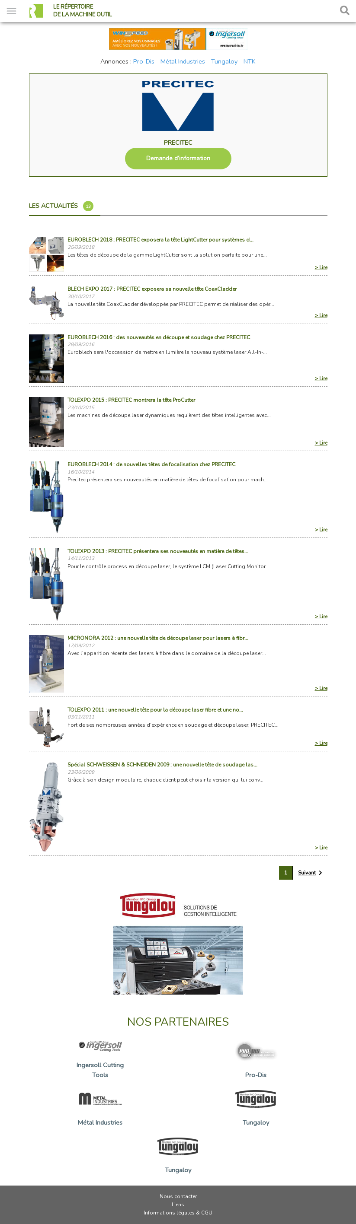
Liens (178, 1204)
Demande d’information (178, 158)
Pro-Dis (143, 61)
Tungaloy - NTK (233, 61)
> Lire (321, 267)
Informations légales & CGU (178, 1212)
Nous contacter (178, 1196)
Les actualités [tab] (61, 206)
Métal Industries (182, 61)
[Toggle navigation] (11, 11)
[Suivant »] (310, 873)
